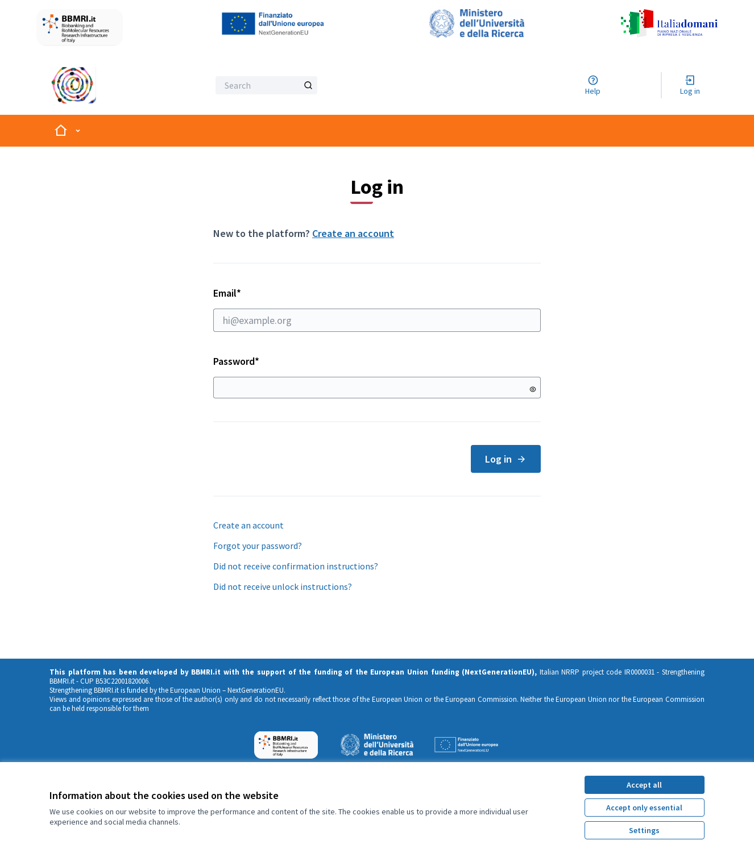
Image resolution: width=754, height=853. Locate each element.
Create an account (353, 233)
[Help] (593, 85)
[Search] (266, 85)
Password (236, 361)
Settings (644, 830)
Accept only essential (644, 807)
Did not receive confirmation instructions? (295, 566)
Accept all (644, 785)
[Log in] (690, 85)
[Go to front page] (100, 85)
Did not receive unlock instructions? (282, 586)
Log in (506, 458)
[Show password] (532, 389)
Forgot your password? (257, 545)
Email (377, 309)
